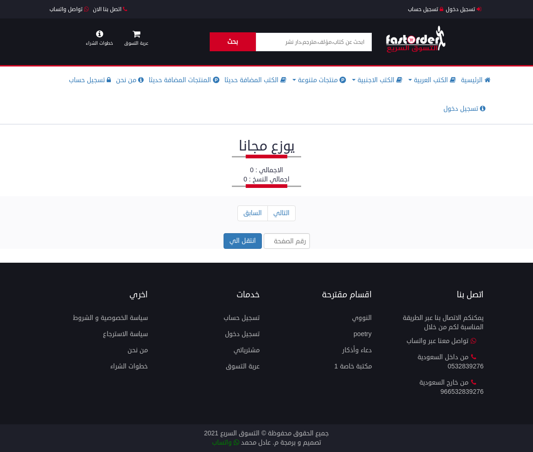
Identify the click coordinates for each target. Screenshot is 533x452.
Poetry (363, 334)
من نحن (130, 80)
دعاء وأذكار (357, 350)
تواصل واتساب (69, 9)
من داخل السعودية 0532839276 (451, 362)
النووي (362, 317)
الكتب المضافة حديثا (255, 80)
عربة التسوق (243, 366)
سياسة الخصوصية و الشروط (110, 317)
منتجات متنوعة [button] (319, 80)
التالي (281, 213)
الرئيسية (476, 80)
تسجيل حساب (425, 9)
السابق (252, 213)
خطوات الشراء (129, 366)
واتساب (225, 442)
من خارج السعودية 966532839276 (451, 387)
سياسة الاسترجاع (125, 334)
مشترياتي (247, 350)
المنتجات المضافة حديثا (184, 80)
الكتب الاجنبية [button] (377, 80)
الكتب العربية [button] (432, 80)
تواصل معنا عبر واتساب (441, 341)
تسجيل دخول (463, 9)
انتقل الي (243, 240)
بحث (232, 41)
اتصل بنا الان (110, 9)
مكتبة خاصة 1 (353, 366)
